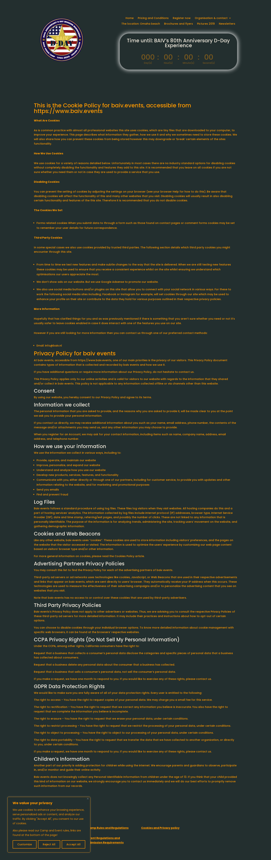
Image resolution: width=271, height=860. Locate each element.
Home (130, 18)
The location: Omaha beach (140, 24)
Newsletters (227, 24)
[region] (49, 824)
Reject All (49, 844)
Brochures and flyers (178, 24)
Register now (182, 18)
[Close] (88, 798)
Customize (24, 844)
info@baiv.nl (53, 345)
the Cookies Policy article (126, 556)
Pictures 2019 (206, 24)
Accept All (73, 844)
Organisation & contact (211, 18)
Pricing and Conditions (153, 18)
